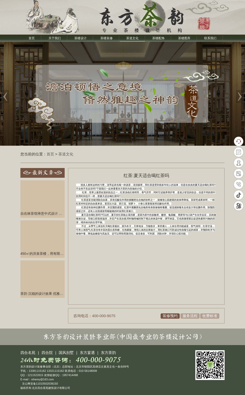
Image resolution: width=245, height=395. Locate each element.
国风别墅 (66, 353)
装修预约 (170, 316)
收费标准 (209, 316)
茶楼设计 (80, 38)
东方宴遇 (87, 353)
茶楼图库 (184, 38)
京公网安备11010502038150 (39, 383)
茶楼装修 (106, 38)
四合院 (47, 353)
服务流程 (190, 316)
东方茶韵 (108, 353)
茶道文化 (132, 38)
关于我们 (54, 38)
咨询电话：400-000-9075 (94, 316)
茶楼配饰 (158, 38)
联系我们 (210, 38)
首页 (32, 38)
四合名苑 (27, 353)
